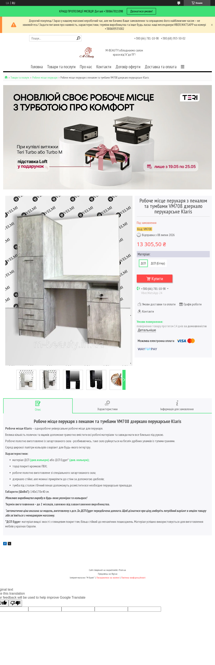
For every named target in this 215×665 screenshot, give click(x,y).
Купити (157, 278)
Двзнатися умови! (141, 11)
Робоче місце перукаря (45, 77)
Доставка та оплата (161, 67)
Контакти (103, 67)
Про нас (86, 67)
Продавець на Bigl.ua (107, 573)
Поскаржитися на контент (107, 577)
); (88, 460)
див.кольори (39, 460)
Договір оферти (127, 67)
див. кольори (79, 460)
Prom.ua (122, 570)
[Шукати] (78, 38)
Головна (37, 67)
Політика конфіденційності (133, 577)
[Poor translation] (15, 603)
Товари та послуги (61, 67)
